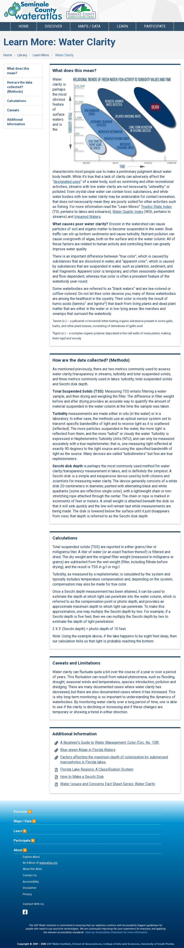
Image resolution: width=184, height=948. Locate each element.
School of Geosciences (87, 944)
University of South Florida (157, 944)
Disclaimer (29, 887)
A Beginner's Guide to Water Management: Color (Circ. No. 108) (109, 742)
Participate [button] (155, 26)
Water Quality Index (127, 212)
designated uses (67, 181)
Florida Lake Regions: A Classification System (96, 769)
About (18, 850)
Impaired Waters (87, 217)
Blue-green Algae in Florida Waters (87, 750)
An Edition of (40, 862)
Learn (18, 831)
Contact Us (30, 875)
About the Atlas (32, 869)
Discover (20, 811)
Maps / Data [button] (89, 26)
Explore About (31, 857)
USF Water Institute (59, 944)
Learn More (41, 55)
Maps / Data (23, 821)
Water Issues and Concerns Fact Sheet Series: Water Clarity (107, 784)
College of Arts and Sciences (121, 944)
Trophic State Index (156, 206)
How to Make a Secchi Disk (82, 776)
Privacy (27, 894)
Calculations (16, 101)
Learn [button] (122, 26)
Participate (22, 840)
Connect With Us (33, 904)
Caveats (13, 110)
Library (22, 55)
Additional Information (16, 122)
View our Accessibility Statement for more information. (116, 932)
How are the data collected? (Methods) (19, 87)
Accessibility (31, 881)
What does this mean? (18, 71)
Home (23, 26)
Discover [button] (53, 26)
